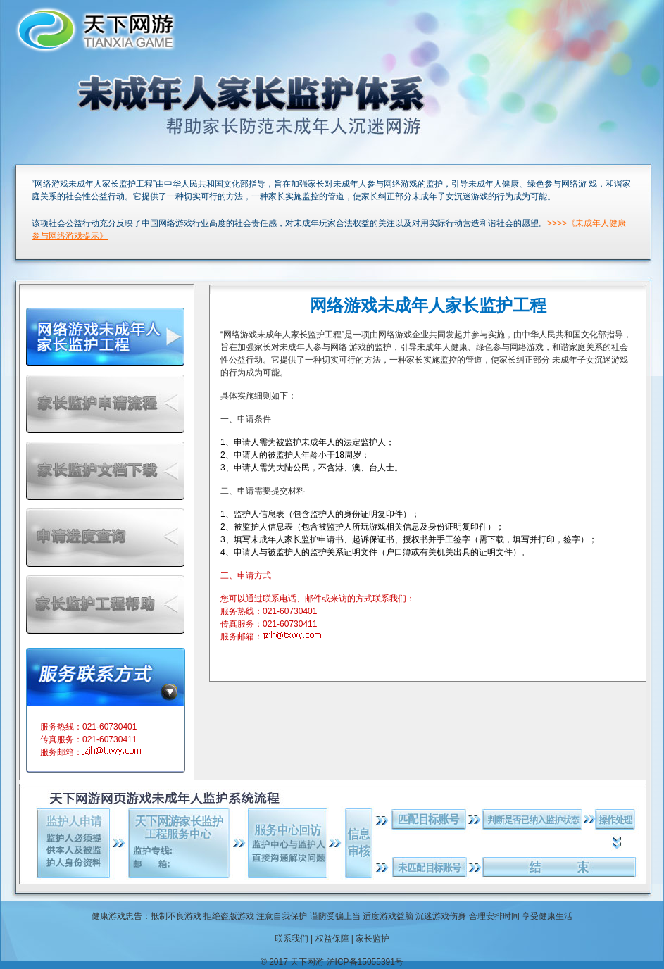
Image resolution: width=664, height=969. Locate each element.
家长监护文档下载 (105, 471)
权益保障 (332, 939)
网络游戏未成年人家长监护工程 (105, 337)
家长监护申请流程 (105, 404)
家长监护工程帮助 (105, 604)
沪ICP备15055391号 (365, 962)
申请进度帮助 (105, 537)
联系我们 (291, 939)
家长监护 (372, 939)
